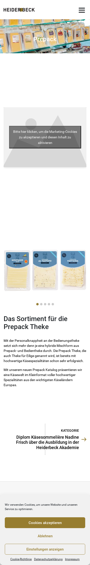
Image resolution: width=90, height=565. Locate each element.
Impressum (72, 559)
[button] (37, 304)
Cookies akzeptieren (45, 523)
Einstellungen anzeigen (45, 549)
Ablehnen (45, 536)
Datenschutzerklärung (48, 559)
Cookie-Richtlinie (21, 559)
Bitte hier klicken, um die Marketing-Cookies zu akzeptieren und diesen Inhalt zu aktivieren (45, 136)
